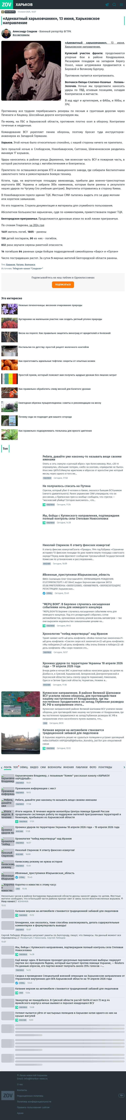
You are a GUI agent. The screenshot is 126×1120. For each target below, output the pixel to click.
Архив (20, 1113)
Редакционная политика (30, 1096)
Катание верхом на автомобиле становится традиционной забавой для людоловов (73, 731)
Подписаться (63, 284)
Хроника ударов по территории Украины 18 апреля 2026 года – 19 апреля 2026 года (83, 664)
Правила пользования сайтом (33, 1107)
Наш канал (8, 901)
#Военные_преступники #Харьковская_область (76, 574)
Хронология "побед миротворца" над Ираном (75, 634)
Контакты (22, 1090)
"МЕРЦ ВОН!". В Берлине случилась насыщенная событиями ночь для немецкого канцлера (76, 605)
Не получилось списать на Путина (67, 486)
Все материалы (21, 35)
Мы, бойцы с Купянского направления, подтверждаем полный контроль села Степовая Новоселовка (81, 517)
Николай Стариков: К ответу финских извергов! (76, 545)
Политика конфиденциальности (34, 1101)
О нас (20, 1084)
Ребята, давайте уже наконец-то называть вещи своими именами (82, 458)
